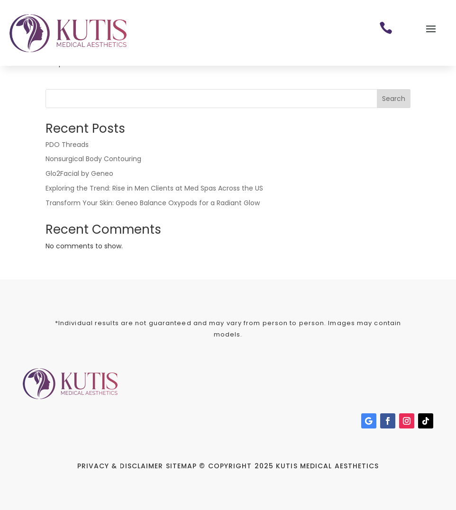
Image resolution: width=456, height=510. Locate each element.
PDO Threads (67, 144)
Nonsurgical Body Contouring (93, 159)
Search (393, 98)
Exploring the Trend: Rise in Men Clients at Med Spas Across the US (154, 188)
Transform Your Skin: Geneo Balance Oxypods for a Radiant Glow (153, 203)
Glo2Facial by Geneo (79, 173)
